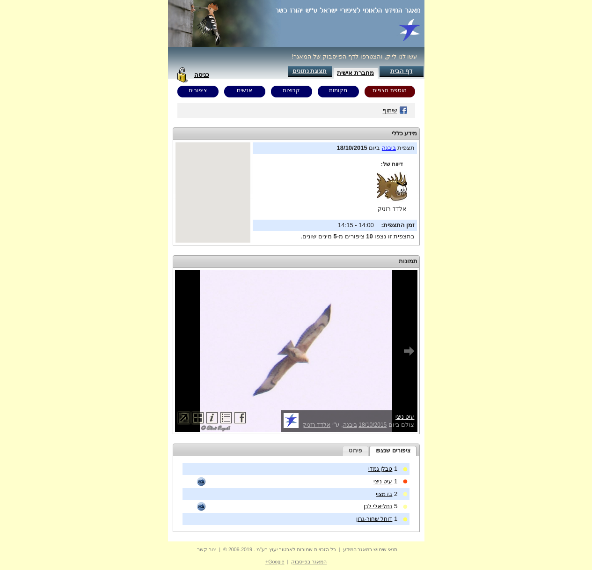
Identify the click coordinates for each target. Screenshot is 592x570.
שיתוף (395, 110)
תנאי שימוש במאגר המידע (370, 549)
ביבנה (389, 148)
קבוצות (291, 90)
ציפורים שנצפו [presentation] (392, 450)
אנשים (244, 90)
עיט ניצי (404, 417)
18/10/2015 (372, 425)
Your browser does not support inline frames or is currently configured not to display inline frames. (212, 192)
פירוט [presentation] (355, 450)
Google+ (275, 561)
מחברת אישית (355, 72)
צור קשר (206, 549)
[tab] (392, 451)
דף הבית (401, 70)
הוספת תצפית (389, 90)
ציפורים (198, 90)
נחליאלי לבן (378, 506)
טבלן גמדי (380, 469)
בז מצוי (384, 494)
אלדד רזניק (392, 209)
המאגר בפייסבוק (309, 561)
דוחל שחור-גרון (374, 519)
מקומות (338, 90)
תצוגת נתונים (309, 70)
